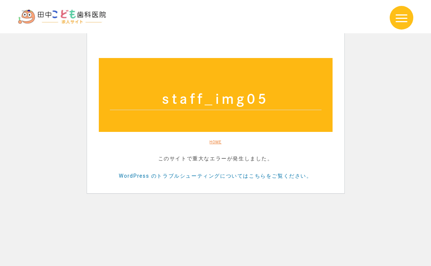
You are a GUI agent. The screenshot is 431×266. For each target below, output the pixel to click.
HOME (215, 142)
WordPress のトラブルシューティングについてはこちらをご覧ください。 (215, 176)
